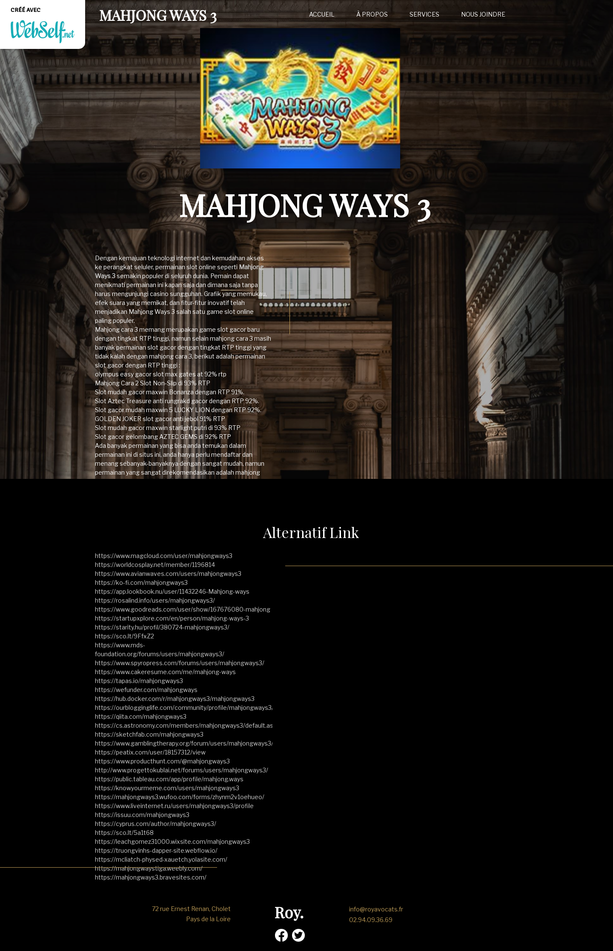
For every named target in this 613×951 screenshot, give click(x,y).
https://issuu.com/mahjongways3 (142, 814)
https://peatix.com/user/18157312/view (150, 752)
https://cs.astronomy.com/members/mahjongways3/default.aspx (187, 725)
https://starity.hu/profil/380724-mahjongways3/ (162, 627)
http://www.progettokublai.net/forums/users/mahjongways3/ (181, 770)
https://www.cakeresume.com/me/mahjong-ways (165, 671)
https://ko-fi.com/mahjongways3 (141, 582)
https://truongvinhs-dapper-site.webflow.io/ (156, 850)
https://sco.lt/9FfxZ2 (124, 636)
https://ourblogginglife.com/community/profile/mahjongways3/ (184, 707)
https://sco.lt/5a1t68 (124, 832)
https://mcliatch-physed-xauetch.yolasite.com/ (161, 859)
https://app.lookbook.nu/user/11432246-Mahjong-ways (172, 591)
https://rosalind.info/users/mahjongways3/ (155, 600)
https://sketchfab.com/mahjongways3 (149, 734)
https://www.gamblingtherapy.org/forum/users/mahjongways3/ (184, 743)
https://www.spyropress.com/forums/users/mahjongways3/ (179, 662)
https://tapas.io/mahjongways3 (139, 680)
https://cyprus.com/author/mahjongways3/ (155, 823)
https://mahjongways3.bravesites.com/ (150, 877)
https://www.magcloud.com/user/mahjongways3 (163, 555)
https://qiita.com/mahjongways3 (140, 716)
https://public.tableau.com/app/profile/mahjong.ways (169, 779)
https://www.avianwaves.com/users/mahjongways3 (168, 573)
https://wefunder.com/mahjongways (146, 689)
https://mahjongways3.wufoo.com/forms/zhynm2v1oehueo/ (179, 796)
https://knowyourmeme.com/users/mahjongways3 (167, 788)
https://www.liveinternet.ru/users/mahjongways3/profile (174, 805)
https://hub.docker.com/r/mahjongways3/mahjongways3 (175, 698)
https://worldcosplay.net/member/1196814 (155, 564)
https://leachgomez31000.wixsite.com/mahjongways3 (172, 841)
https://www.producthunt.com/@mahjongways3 (162, 761)
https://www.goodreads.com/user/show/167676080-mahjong (182, 609)
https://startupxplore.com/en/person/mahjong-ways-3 (172, 618)
